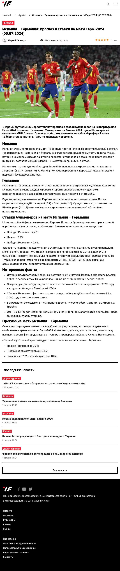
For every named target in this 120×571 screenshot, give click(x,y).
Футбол (8, 23)
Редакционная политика (16, 552)
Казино (7, 524)
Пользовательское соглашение (19, 548)
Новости (7, 511)
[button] (108, 5)
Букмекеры (9, 520)
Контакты (8, 557)
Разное (7, 431)
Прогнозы (8, 515)
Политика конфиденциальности (19, 543)
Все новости (60, 470)
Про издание (9, 539)
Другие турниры (11, 378)
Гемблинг (8, 396)
